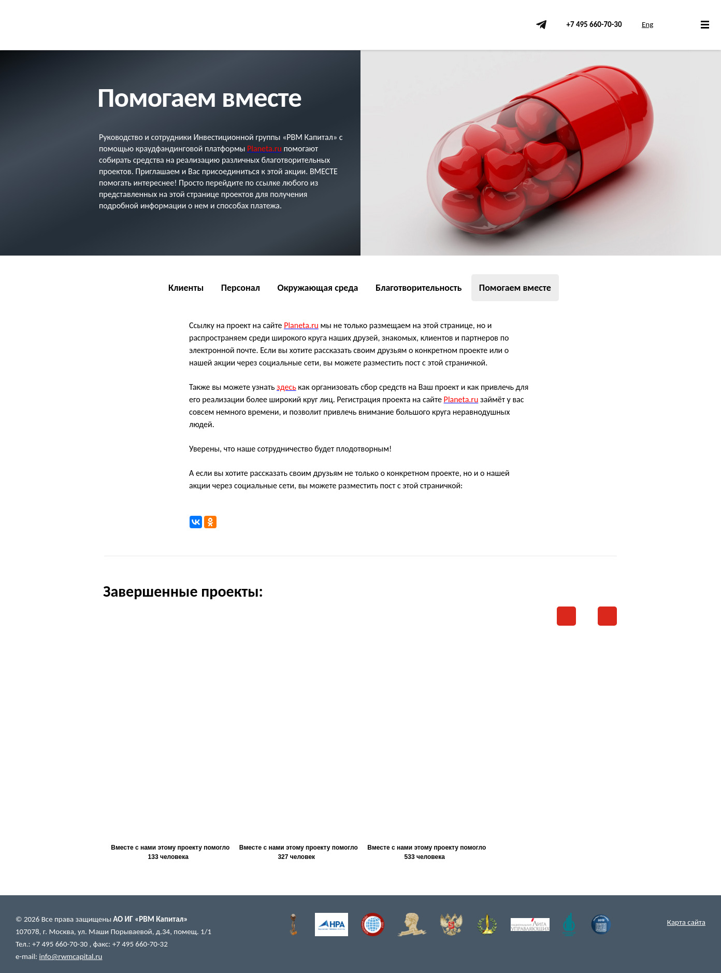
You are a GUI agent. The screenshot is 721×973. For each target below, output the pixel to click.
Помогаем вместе (515, 287)
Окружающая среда (317, 287)
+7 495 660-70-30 (594, 24)
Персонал (240, 287)
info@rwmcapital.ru (71, 956)
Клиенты (186, 287)
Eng (647, 24)
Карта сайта (686, 922)
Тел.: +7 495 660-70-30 (52, 944)
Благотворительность (419, 287)
